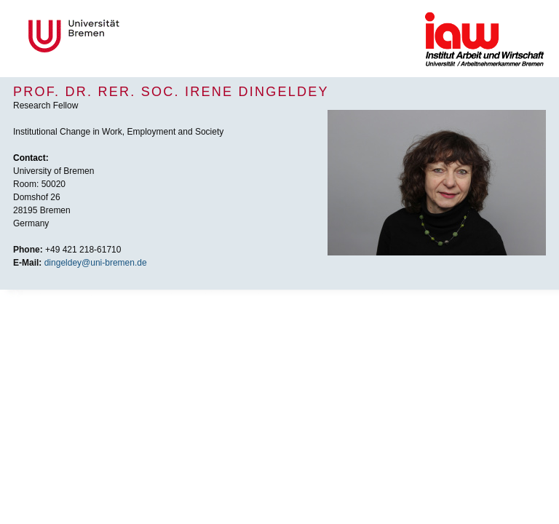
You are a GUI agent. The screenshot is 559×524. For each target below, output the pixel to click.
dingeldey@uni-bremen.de (95, 263)
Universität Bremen (122, 36)
